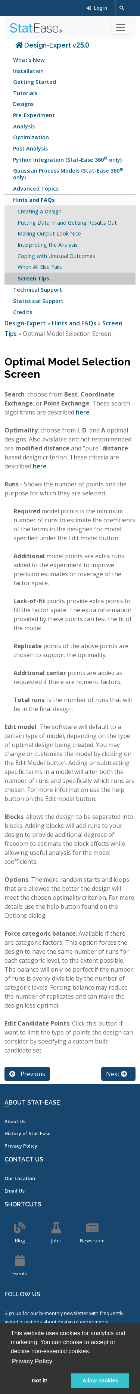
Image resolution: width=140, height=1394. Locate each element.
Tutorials (25, 93)
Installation (28, 71)
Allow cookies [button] (100, 1381)
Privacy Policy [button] (32, 1361)
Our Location (19, 1178)
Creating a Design (40, 211)
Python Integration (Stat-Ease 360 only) (67, 159)
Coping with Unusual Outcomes (56, 255)
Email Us (14, 1190)
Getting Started (34, 81)
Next (116, 1074)
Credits (22, 312)
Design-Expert (25, 323)
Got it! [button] (39, 1381)
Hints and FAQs (34, 199)
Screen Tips (33, 278)
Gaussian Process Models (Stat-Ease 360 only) (68, 173)
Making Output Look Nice (49, 233)
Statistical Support (38, 300)
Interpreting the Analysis (48, 244)
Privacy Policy (20, 1145)
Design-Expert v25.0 (52, 45)
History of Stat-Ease (27, 1133)
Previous (27, 1074)
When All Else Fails (40, 266)
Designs (23, 103)
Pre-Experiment (34, 115)
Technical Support (37, 289)
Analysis (24, 126)
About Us (14, 1121)
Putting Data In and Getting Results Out (67, 222)
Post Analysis (30, 148)
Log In (97, 8)
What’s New (29, 59)
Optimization (31, 137)
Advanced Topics (36, 188)
